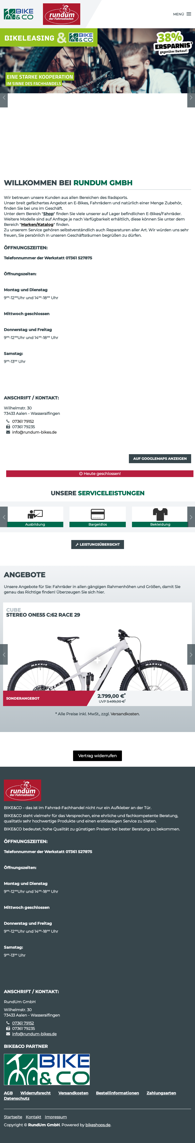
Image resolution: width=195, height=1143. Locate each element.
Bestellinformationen (117, 1093)
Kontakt (33, 1116)
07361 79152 (23, 421)
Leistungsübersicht (98, 544)
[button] (182, 14)
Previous (4, 97)
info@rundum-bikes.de (34, 432)
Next (191, 97)
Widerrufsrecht (35, 1093)
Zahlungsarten (161, 1093)
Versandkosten (125, 713)
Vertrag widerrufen (97, 755)
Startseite (13, 1116)
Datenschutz (16, 1098)
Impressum (56, 1116)
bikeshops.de (97, 1124)
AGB (8, 1093)
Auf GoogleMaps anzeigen (160, 458)
